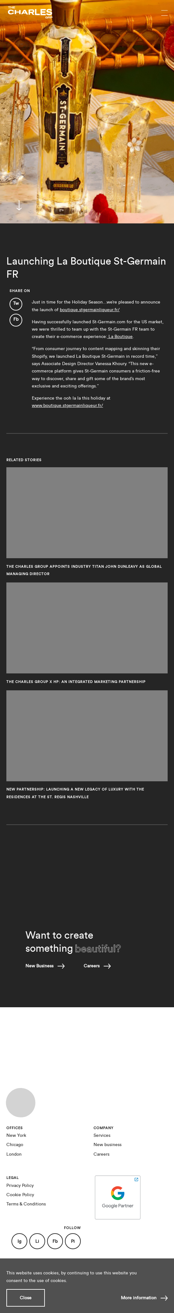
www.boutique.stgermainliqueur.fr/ (67, 405)
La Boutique (120, 336)
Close (25, 1297)
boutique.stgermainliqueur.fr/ (90, 309)
